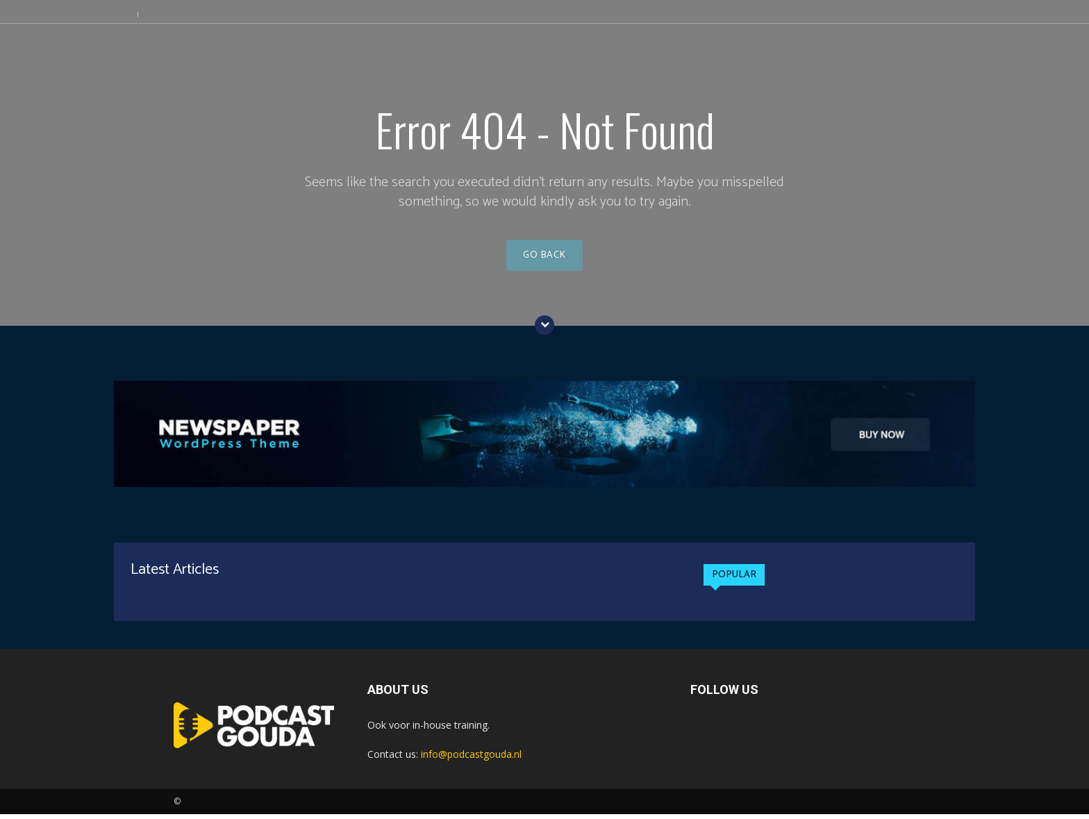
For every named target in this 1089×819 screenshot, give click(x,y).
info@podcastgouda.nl (471, 759)
